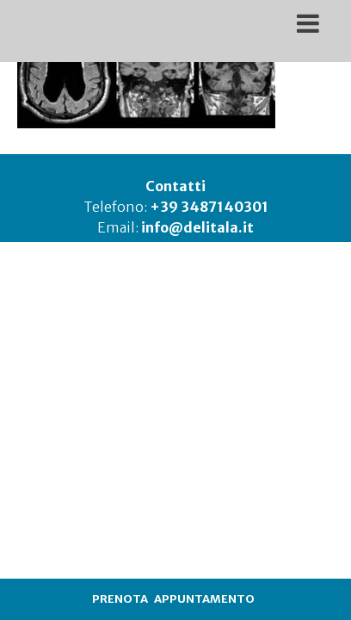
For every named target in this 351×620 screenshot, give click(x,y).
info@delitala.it (197, 227)
